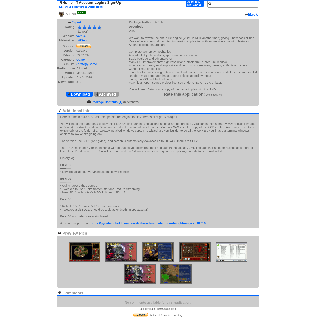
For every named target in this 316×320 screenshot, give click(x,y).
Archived (106, 94)
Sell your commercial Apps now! (81, 6)
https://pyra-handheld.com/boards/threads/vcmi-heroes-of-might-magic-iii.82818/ (148, 223)
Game (80, 59)
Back (251, 14)
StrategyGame (86, 64)
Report (76, 22)
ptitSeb (81, 40)
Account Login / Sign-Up (98, 3)
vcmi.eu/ (82, 36)
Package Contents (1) (106, 102)
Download (79, 94)
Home (66, 3)
